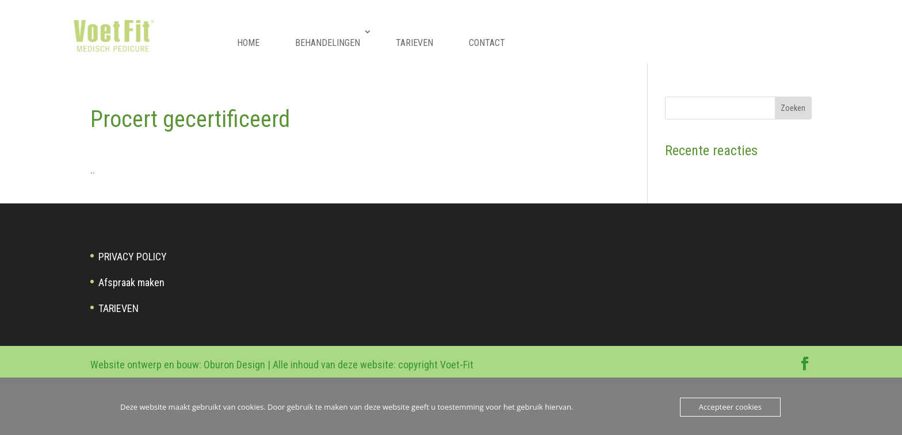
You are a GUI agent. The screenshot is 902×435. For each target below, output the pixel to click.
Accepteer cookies (730, 407)
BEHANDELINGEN (327, 42)
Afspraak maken (131, 282)
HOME (248, 42)
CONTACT (487, 42)
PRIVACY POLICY (132, 257)
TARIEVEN (414, 42)
